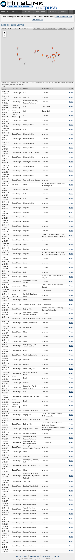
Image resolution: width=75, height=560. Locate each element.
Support (56, 556)
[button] (37, 28)
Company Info (46, 556)
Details (71, 93)
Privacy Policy (34, 556)
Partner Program (21, 556)
